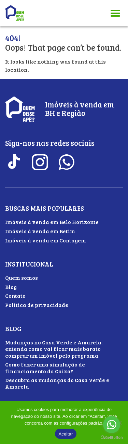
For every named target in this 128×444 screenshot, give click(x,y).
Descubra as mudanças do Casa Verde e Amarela (57, 383)
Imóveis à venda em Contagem (45, 240)
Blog (11, 286)
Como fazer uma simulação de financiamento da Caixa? (45, 367)
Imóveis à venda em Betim (40, 231)
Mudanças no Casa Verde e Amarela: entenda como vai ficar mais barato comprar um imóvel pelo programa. (54, 349)
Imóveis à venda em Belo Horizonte (52, 221)
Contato (15, 295)
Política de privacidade (36, 304)
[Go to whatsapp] (111, 424)
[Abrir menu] (115, 13)
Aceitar (65, 434)
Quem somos (21, 277)
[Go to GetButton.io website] (112, 437)
